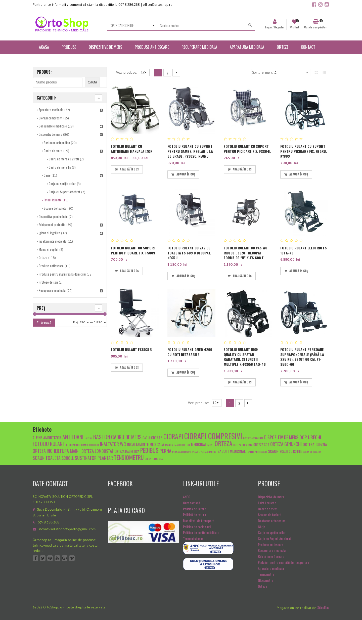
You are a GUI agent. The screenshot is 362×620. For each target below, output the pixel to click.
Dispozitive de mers (271, 496)
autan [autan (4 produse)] (88, 438)
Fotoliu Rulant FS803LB (131, 349)
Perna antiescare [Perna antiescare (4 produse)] (181, 452)
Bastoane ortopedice (57, 142)
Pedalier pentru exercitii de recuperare (283, 562)
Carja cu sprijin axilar (62, 183)
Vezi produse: (127, 72)
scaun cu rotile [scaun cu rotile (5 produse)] (291, 451)
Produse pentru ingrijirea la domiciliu (62, 274)
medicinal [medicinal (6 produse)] (198, 444)
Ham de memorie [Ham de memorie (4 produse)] (90, 445)
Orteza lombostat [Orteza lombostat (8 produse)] (97, 451)
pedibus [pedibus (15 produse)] (149, 450)
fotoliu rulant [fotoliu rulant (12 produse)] (49, 444)
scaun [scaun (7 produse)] (273, 451)
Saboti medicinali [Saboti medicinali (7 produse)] (232, 451)
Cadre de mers (53, 150)
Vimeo (72, 558)
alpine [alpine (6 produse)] (37, 437)
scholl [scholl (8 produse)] (68, 458)
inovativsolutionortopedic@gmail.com (67, 529)
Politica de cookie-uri (197, 526)
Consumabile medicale (53, 125)
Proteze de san (48, 282)
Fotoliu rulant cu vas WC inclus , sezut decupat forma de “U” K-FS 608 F (245, 252)
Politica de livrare (194, 508)
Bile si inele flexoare (271, 556)
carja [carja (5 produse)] (146, 437)
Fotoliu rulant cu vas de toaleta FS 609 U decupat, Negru (189, 252)
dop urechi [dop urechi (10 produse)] (310, 436)
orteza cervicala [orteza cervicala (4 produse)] (242, 445)
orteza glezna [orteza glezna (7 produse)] (315, 444)
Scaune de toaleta (55, 208)
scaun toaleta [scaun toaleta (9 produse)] (47, 457)
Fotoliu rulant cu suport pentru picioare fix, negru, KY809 (303, 151)
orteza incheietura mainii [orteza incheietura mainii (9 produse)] (56, 450)
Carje (47, 175)
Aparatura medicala (51, 109)
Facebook (35, 558)
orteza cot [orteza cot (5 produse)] (261, 444)
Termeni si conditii (195, 538)
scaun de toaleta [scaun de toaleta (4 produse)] (312, 452)
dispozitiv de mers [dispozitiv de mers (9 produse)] (281, 437)
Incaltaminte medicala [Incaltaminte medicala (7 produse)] (145, 444)
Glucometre (265, 580)
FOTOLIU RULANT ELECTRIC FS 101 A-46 (303, 250)
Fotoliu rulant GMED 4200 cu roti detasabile (189, 352)
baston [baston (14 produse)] (101, 436)
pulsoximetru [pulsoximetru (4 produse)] (208, 452)
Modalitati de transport (198, 520)
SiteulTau (323, 607)
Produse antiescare (51, 265)
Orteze (43, 257)
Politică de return (194, 514)
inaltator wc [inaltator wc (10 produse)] (113, 443)
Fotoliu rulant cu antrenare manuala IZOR (132, 149)
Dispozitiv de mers (50, 134)
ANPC (186, 496)
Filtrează (43, 322)
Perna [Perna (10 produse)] (165, 450)
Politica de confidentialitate (201, 532)
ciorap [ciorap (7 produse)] (156, 437)
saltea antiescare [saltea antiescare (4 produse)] (257, 452)
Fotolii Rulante (53, 199)
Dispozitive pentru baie (53, 216)
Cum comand (191, 502)
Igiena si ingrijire (49, 232)
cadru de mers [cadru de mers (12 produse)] (126, 437)
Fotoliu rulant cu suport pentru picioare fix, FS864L (247, 149)
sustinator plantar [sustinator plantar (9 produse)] (94, 457)
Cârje (261, 526)
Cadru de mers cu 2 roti (64, 158)
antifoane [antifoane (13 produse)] (73, 437)
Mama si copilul (48, 249)
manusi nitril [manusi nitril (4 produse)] (182, 445)
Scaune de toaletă (269, 514)
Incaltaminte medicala (52, 241)
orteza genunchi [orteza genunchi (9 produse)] (286, 443)
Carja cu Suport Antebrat (64, 191)
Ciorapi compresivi (50, 117)
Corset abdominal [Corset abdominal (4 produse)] (253, 438)
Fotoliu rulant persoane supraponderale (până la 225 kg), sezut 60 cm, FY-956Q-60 (302, 357)
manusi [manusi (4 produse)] (169, 445)
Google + (64, 558)
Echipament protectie (52, 224)
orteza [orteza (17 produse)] (223, 443)
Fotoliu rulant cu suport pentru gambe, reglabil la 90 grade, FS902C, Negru (190, 151)
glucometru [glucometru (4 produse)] (73, 445)
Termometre (266, 574)
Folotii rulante (267, 502)
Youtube (57, 558)
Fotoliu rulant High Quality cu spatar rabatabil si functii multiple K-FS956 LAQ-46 (245, 357)
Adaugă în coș (129, 169)
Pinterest (50, 558)
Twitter (43, 558)
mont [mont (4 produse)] (210, 445)
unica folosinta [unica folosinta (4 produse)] (154, 459)
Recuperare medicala (52, 290)
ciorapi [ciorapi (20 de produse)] (173, 436)
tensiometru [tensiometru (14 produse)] (129, 457)
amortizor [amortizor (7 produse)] (52, 437)
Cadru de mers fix (60, 167)
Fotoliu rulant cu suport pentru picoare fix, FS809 (133, 250)
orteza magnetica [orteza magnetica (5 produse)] (127, 451)
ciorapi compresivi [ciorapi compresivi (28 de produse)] (213, 435)
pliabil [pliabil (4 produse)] (196, 452)
